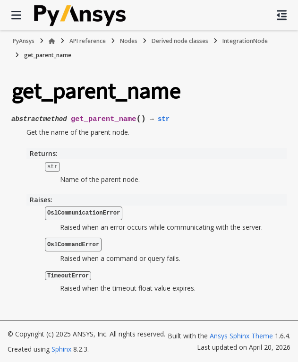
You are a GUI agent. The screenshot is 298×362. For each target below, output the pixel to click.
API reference (87, 41)
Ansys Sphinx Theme (241, 335)
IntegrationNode (245, 41)
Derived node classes (180, 41)
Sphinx (61, 348)
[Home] (52, 41)
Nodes (128, 41)
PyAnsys (23, 41)
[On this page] (281, 15)
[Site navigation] (16, 15)
